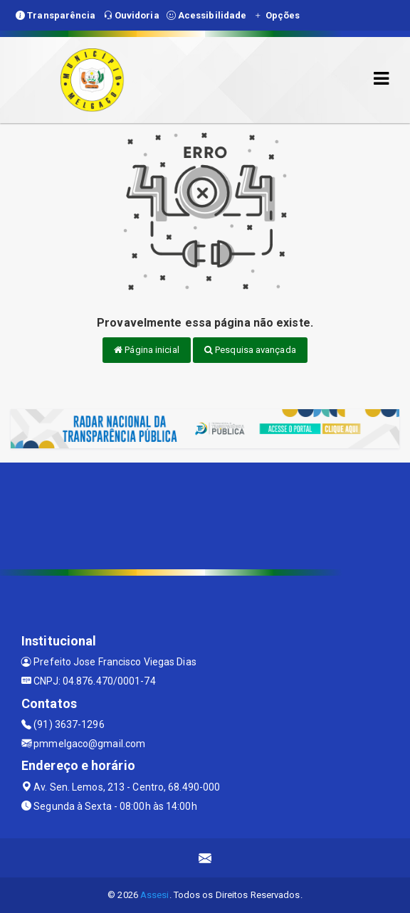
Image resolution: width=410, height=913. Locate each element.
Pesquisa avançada (250, 349)
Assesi (154, 895)
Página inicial (146, 349)
